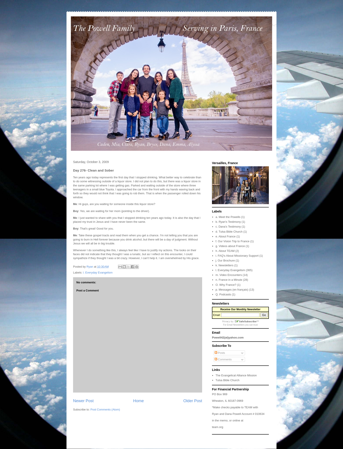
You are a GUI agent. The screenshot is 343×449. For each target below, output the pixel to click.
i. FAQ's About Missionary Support (237, 255)
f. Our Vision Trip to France (232, 241)
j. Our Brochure (225, 260)
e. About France (225, 236)
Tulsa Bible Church (227, 380)
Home (138, 401)
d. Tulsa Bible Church (229, 231)
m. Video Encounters (228, 275)
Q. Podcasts (223, 294)
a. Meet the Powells (227, 217)
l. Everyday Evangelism (98, 272)
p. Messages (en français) (231, 289)
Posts (220, 352)
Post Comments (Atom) (105, 409)
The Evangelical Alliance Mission (236, 375)
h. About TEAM (224, 251)
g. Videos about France (230, 246)
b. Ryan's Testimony (228, 221)
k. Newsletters (224, 265)
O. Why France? (225, 284)
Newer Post (83, 401)
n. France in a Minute (228, 279)
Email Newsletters (236, 325)
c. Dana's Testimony (228, 226)
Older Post (192, 401)
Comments (223, 359)
